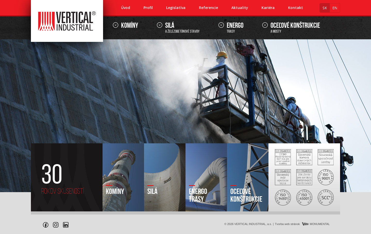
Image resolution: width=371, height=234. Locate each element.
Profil (148, 7)
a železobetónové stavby (182, 27)
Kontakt (295, 7)
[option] (185, 115)
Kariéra (268, 7)
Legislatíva (175, 7)
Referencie (208, 7)
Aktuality (239, 7)
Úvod (125, 7)
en (334, 7)
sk (325, 7)
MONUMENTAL (316, 224)
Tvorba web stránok (287, 224)
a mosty (295, 27)
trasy (235, 27)
